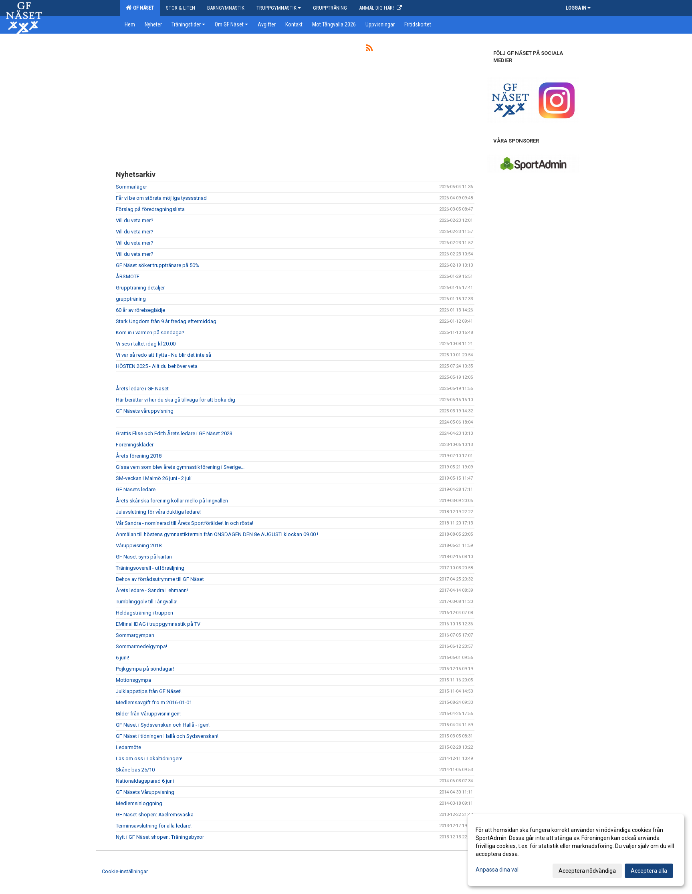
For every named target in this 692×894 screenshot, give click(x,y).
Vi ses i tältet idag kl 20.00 (146, 344)
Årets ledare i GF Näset (142, 389)
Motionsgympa (133, 680)
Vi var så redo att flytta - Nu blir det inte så (163, 355)
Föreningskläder (134, 445)
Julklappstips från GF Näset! (149, 691)
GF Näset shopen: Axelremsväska (155, 815)
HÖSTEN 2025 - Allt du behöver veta (157, 366)
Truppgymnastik (278, 8)
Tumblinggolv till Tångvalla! (147, 602)
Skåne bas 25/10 (135, 770)
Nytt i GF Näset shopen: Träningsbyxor (160, 837)
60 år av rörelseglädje (140, 310)
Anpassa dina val (497, 869)
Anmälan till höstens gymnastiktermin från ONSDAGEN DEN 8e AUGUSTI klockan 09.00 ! (217, 534)
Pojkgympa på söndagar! (145, 669)
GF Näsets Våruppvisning (145, 792)
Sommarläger (131, 187)
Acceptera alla (649, 871)
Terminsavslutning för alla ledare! (154, 826)
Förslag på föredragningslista (150, 209)
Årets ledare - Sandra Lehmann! (152, 590)
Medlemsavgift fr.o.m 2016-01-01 (154, 702)
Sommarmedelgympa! (141, 646)
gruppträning (131, 299)
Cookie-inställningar (125, 871)
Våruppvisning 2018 (138, 545)
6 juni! (122, 658)
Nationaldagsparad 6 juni (145, 781)
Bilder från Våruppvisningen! (148, 714)
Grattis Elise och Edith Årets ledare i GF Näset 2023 (174, 433)
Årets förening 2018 (138, 456)
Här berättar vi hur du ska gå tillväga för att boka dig (175, 400)
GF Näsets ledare (135, 489)
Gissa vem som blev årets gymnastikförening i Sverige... (180, 467)
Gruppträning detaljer (140, 288)
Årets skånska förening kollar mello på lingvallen (172, 501)
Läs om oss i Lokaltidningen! (149, 758)
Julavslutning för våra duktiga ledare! (158, 512)
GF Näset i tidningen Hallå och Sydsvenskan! (167, 736)
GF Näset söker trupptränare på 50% (157, 265)
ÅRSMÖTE (127, 276)
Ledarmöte (128, 747)
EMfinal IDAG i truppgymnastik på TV (158, 624)
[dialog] (576, 850)
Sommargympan (135, 635)
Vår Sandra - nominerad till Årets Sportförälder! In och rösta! (184, 523)
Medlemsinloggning (139, 803)
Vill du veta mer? (134, 220)
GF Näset (140, 7)
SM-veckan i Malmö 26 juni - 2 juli (154, 478)
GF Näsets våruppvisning (145, 411)
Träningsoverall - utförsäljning (150, 568)
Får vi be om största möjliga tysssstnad (161, 198)
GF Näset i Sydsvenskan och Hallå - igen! (163, 725)
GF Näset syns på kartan (144, 557)
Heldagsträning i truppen (144, 613)
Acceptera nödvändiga (587, 871)
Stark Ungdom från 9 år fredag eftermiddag (166, 321)
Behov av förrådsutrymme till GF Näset (160, 579)
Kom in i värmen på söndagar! (150, 332)
